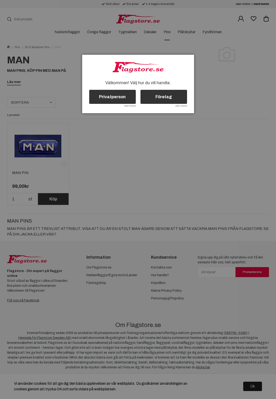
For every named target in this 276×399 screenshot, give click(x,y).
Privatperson (112, 96)
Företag (163, 96)
